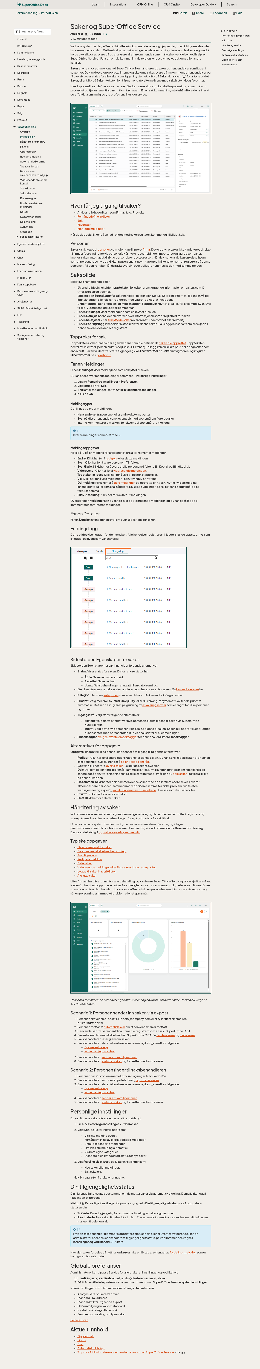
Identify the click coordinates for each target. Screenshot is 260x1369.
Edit (237, 13)
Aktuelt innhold (229, 64)
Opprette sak (28, 151)
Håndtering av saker (232, 45)
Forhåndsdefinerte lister (93, 216)
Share (198, 13)
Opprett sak (85, 1336)
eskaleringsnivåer (154, 705)
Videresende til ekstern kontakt (33, 181)
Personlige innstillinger (233, 50)
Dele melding (28, 221)
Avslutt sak (26, 226)
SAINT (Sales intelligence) (32, 308)
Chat (20, 257)
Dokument (23, 99)
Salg (19, 113)
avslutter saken (112, 1061)
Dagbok (22, 92)
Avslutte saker (87, 875)
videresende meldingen (129, 470)
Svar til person (87, 855)
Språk (180, 13)
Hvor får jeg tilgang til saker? (236, 35)
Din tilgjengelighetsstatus (235, 55)
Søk (80, 220)
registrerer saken (147, 1080)
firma (146, 249)
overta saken (114, 766)
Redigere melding (30, 156)
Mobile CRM (24, 277)
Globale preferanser (232, 59)
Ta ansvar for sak (29, 166)
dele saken (180, 774)
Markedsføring (26, 264)
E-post (21, 106)
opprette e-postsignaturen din (119, 832)
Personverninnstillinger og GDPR (32, 293)
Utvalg (21, 250)
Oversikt (22, 39)
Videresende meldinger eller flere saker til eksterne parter (116, 867)
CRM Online (145, 4)
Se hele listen (79, 1320)
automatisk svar (114, 1027)
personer (104, 249)
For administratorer (31, 236)
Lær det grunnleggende (31, 59)
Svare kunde (27, 188)
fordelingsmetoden (183, 1252)
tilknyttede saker (119, 320)
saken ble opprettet (172, 343)
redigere (112, 458)
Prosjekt (22, 119)
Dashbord (23, 72)
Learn (95, 4)
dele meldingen (124, 482)
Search (231, 4)
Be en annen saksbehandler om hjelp (34, 173)
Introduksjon (49, 13)
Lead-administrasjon (29, 271)
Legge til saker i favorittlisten (96, 871)
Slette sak (26, 231)
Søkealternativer (27, 66)
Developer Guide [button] (203, 4)
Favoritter (84, 224)
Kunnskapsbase (26, 284)
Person (21, 86)
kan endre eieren (187, 689)
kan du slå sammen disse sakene (134, 790)
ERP (19, 314)
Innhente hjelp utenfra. (100, 1051)
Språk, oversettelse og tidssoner (30, 337)
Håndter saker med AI (32, 141)
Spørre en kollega (96, 1047)
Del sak (24, 211)
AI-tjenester (24, 301)
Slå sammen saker (30, 216)
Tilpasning (23, 321)
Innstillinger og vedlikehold (32, 328)
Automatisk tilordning (32, 161)
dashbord (104, 355)
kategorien (111, 695)
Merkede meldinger (91, 229)
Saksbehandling (26, 13)
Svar (80, 1344)
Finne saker (187, 1035)
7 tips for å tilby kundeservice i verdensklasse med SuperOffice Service (125, 1352)
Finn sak (24, 146)
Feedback (218, 13)
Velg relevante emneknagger (118, 737)
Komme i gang (25, 52)
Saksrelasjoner (28, 193)
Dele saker (84, 863)
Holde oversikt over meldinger (31, 205)
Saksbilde (227, 40)
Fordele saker (166, 1035)
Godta (81, 1340)
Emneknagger (28, 198)
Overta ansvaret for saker (94, 847)
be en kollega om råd (135, 762)
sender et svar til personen (119, 1057)
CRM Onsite (172, 4)
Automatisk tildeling (91, 1348)
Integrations (118, 4)
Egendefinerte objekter (31, 244)
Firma (20, 79)
